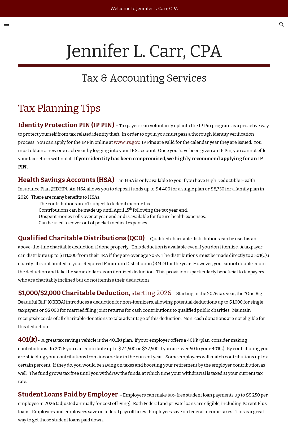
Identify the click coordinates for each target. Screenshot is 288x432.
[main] (144, 62)
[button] (6, 24)
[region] (144, 8)
